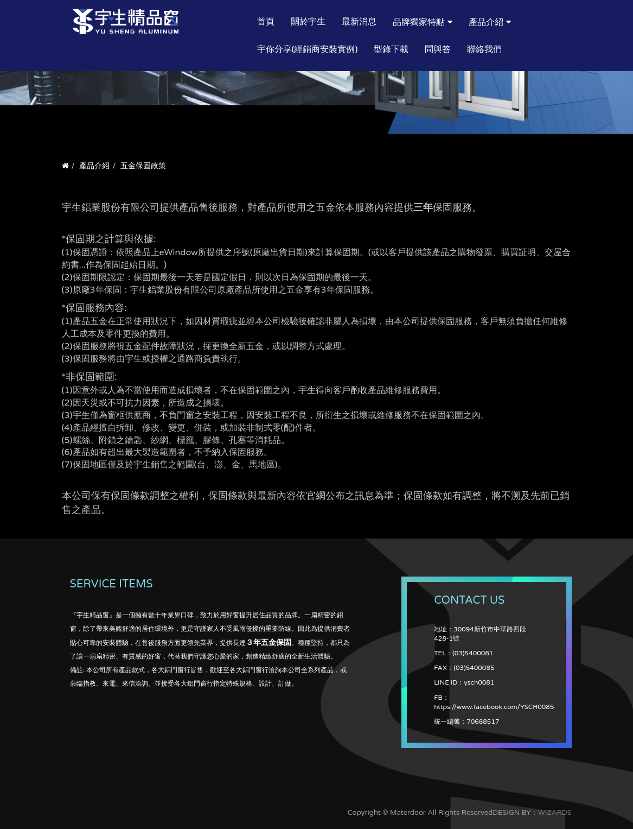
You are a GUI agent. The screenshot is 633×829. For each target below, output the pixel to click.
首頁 (265, 21)
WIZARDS (555, 812)
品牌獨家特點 (419, 22)
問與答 (438, 49)
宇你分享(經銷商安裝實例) (307, 49)
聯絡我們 (484, 49)
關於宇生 (308, 21)
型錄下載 (391, 49)
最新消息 (359, 21)
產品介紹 (486, 22)
